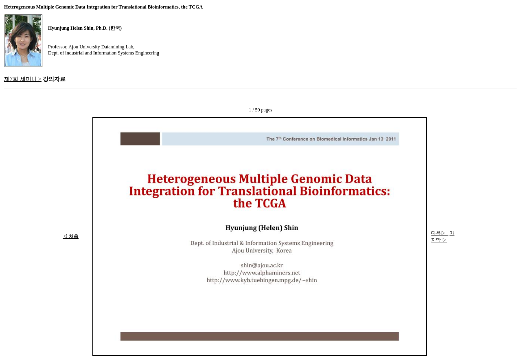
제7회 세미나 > (23, 79)
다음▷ (439, 233)
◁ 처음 (71, 236)
